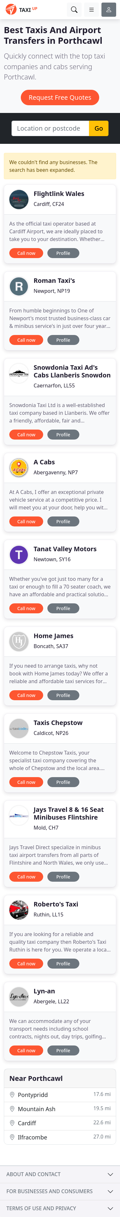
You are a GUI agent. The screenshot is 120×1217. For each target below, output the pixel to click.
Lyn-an (44, 991)
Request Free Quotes (60, 97)
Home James (54, 635)
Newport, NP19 (52, 290)
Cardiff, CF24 (49, 204)
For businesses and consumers (49, 1191)
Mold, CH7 (46, 827)
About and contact (33, 1174)
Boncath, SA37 (51, 646)
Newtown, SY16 (52, 559)
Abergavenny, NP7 (56, 472)
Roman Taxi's (54, 280)
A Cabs (44, 462)
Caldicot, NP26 (51, 733)
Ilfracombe (60, 1137)
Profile (63, 253)
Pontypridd (60, 1095)
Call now (26, 253)
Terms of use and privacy (41, 1208)
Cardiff (60, 1123)
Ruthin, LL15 (48, 914)
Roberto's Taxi (56, 904)
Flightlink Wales (59, 193)
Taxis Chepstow (58, 722)
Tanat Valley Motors (65, 548)
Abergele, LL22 (51, 1001)
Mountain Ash (60, 1109)
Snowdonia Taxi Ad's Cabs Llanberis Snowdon (72, 371)
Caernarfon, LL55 (54, 385)
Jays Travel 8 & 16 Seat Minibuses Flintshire (69, 813)
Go (98, 128)
